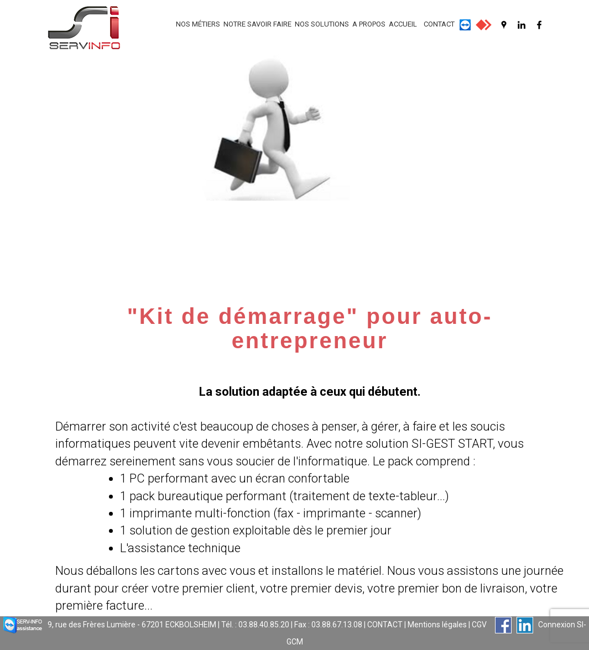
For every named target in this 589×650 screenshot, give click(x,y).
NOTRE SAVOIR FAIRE (257, 24)
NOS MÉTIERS (198, 24)
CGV (479, 624)
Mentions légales (437, 624)
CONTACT (439, 24)
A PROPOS (368, 24)
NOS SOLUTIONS (322, 24)
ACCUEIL (403, 24)
